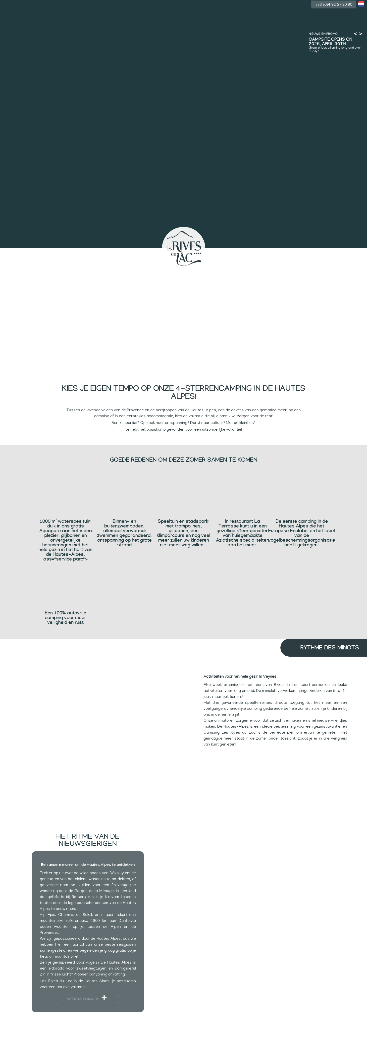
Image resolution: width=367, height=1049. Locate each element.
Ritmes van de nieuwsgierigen (145, 255)
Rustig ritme (221, 255)
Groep (329, 255)
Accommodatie (293, 255)
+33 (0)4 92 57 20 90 (333, 4)
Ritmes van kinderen (109, 254)
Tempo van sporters (257, 255)
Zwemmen (74, 254)
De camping (37, 254)
